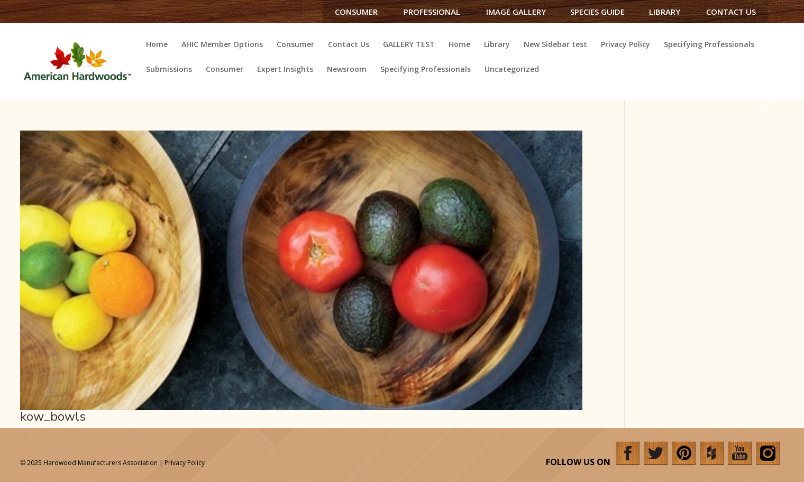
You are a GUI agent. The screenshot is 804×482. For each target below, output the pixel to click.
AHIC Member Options (222, 45)
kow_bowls (53, 416)
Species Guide (597, 11)
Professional (432, 11)
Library (664, 11)
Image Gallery (516, 11)
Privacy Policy (625, 45)
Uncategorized (512, 70)
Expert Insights (285, 70)
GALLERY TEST (409, 45)
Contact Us (731, 11)
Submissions (169, 70)
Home (157, 45)
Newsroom (347, 70)
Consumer (356, 11)
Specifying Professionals (709, 45)
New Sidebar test (555, 45)
